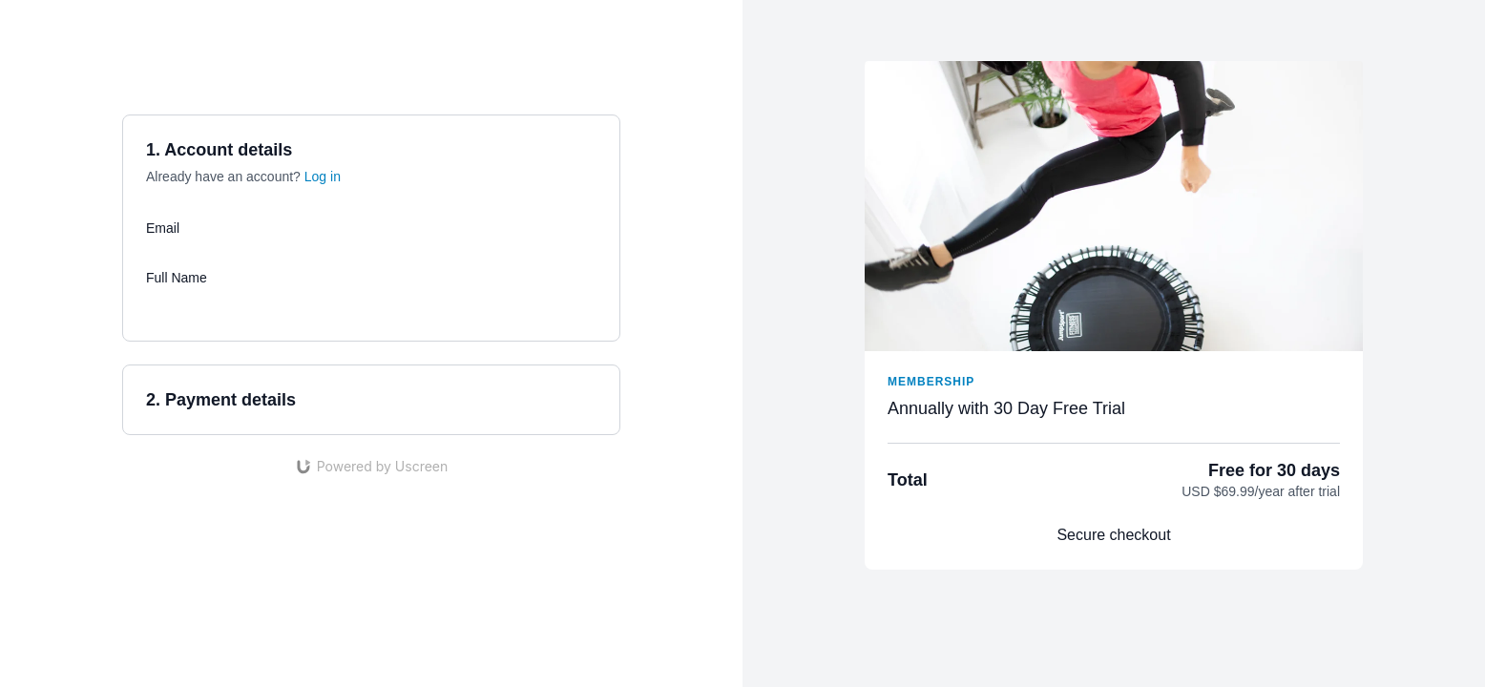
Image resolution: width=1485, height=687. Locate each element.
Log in (322, 176)
